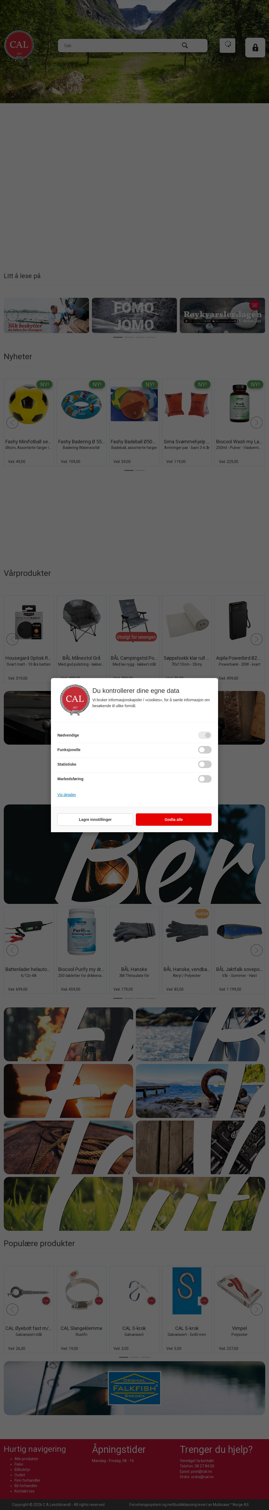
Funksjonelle (69, 750)
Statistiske (66, 764)
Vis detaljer (66, 795)
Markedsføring (70, 779)
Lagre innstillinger (95, 819)
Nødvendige (68, 735)
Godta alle (174, 819)
